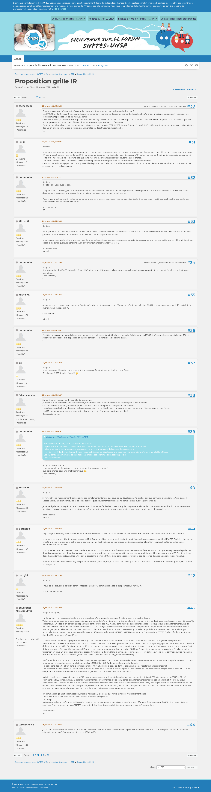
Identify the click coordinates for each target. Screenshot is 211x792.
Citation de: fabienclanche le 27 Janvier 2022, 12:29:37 (67, 437)
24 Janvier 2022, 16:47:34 (52, 294)
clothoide (24, 528)
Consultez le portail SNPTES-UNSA (68, 18)
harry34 (23, 575)
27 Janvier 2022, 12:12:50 (52, 362)
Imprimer (192, 97)
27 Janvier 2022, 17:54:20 (52, 487)
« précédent (179, 89)
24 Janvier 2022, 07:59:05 (52, 221)
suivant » (191, 89)
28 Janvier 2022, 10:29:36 (52, 724)
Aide (173, 787)
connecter (84, 65)
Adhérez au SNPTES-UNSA (101, 18)
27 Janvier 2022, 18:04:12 (52, 528)
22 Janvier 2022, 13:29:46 (52, 106)
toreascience (26, 724)
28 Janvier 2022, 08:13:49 (52, 607)
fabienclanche (27, 395)
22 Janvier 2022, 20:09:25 (52, 142)
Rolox (22, 141)
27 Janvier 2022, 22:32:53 (52, 575)
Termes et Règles (183, 787)
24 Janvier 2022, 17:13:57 (52, 330)
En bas (17, 97)
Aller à (152, 767)
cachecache (25, 106)
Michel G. (24, 221)
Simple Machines (32, 787)
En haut (17, 755)
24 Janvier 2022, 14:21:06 (52, 262)
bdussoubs (25, 607)
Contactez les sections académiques (178, 18)
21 (46, 97)
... (44, 97)
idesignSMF (44, 787)
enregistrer (103, 65)
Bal (20, 362)
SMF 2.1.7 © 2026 (18, 787)
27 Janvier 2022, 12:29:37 (52, 395)
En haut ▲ (195, 787)
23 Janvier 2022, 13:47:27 (52, 177)
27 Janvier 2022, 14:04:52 (52, 431)
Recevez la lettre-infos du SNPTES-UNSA (137, 18)
